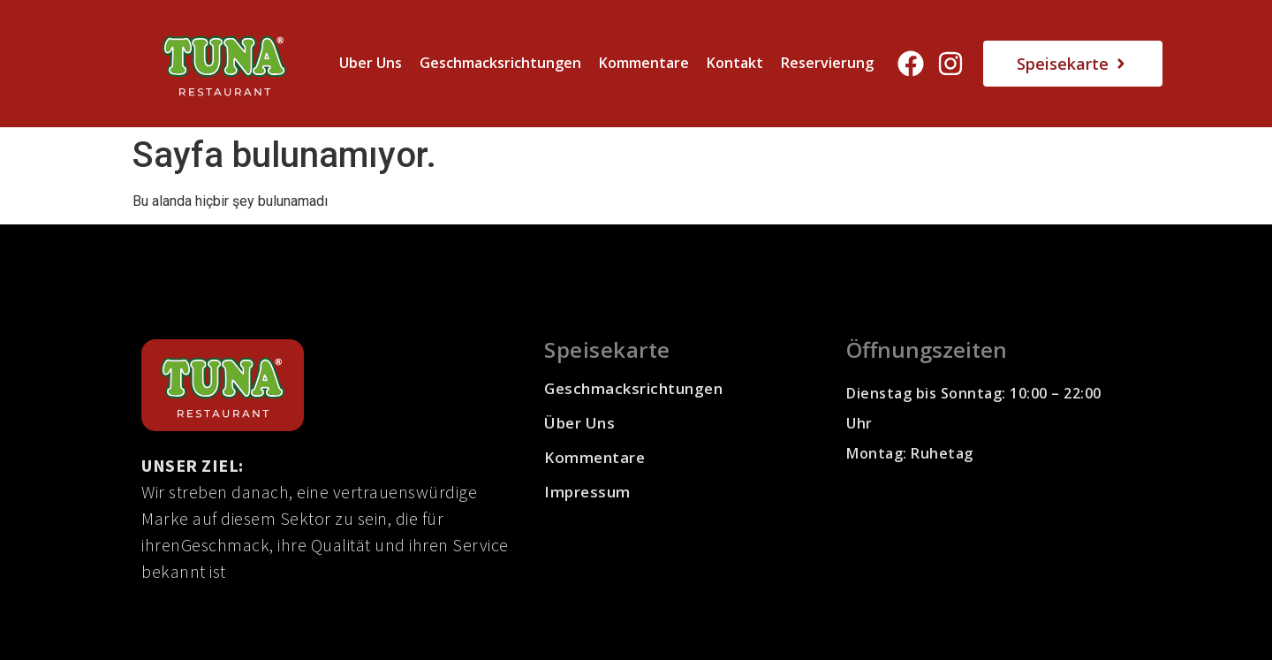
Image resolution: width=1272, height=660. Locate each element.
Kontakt (735, 62)
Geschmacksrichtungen (500, 62)
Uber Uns (370, 62)
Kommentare (644, 62)
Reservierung (827, 62)
